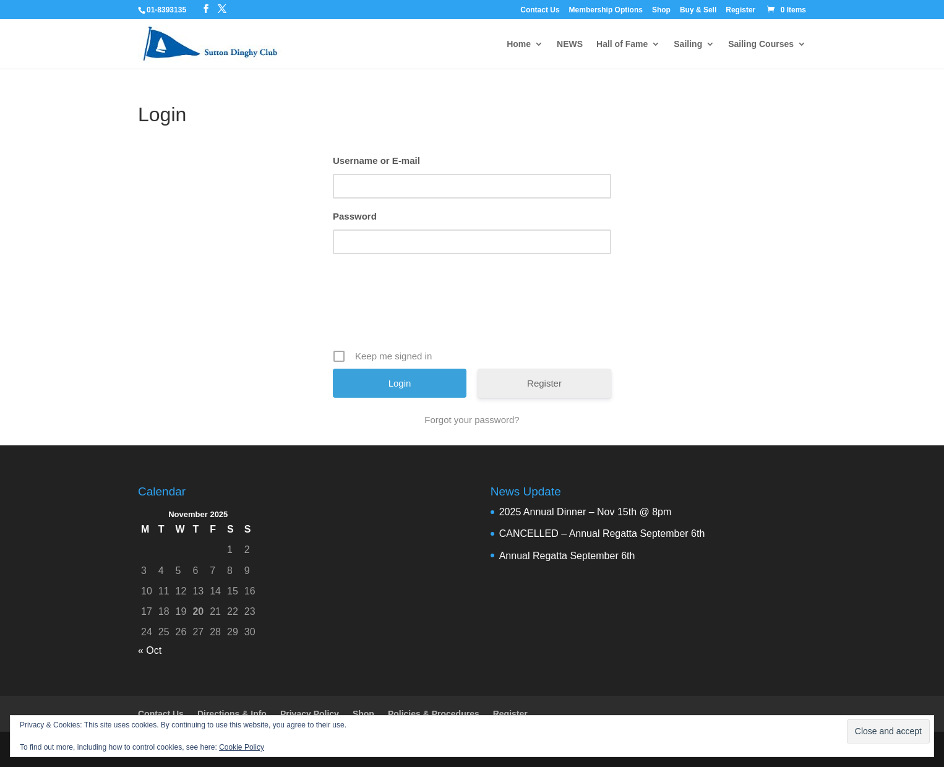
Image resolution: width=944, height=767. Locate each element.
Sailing (688, 44)
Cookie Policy (241, 747)
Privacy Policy (309, 714)
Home (519, 44)
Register (740, 10)
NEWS (570, 44)
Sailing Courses (761, 44)
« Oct (149, 650)
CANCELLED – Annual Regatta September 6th (602, 533)
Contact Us (539, 10)
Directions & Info (232, 714)
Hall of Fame (622, 44)
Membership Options (606, 10)
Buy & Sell (698, 10)
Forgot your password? (471, 419)
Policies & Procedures (433, 714)
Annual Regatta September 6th (567, 556)
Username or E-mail (376, 160)
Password (355, 216)
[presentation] (473, 306)
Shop (661, 10)
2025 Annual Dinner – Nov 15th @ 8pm (585, 512)
